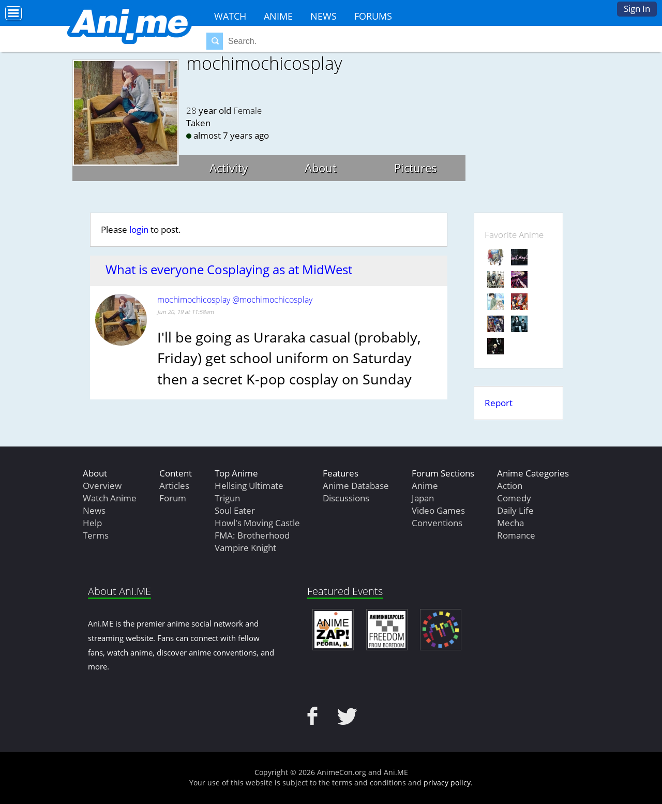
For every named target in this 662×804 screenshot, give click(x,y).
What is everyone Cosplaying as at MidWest (229, 269)
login (138, 229)
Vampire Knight (245, 548)
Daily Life (515, 510)
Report (499, 403)
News (323, 16)
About (321, 167)
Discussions (346, 498)
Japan (423, 498)
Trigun (227, 498)
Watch (230, 16)
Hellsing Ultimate (249, 486)
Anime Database (356, 486)
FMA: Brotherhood (252, 535)
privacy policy (447, 782)
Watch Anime (110, 498)
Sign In (637, 8)
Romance (516, 535)
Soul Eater (235, 510)
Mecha (510, 523)
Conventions (437, 523)
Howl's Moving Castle (257, 523)
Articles (174, 486)
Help (92, 523)
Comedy (514, 498)
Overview (102, 486)
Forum (172, 498)
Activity (228, 167)
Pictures (415, 167)
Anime (278, 16)
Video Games (438, 510)
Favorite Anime (514, 235)
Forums (373, 16)
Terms (96, 535)
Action (509, 486)
